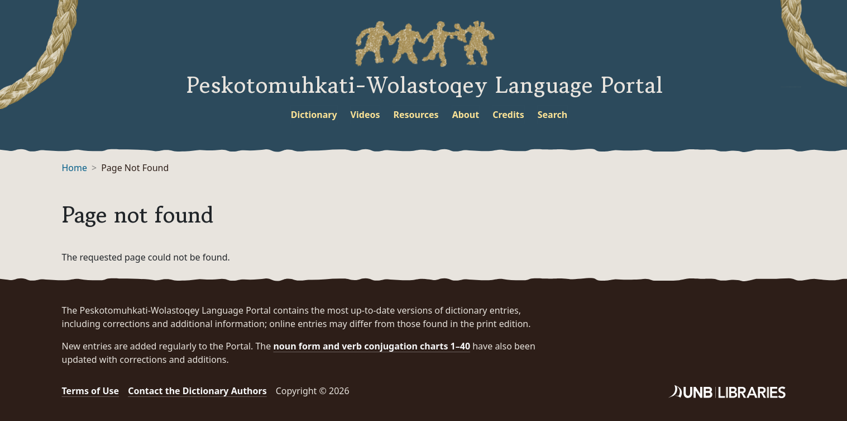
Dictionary (314, 114)
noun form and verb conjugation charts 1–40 (371, 346)
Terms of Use (90, 391)
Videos (365, 114)
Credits (508, 114)
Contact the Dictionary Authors (197, 391)
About (466, 114)
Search (552, 114)
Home (75, 168)
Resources (415, 114)
